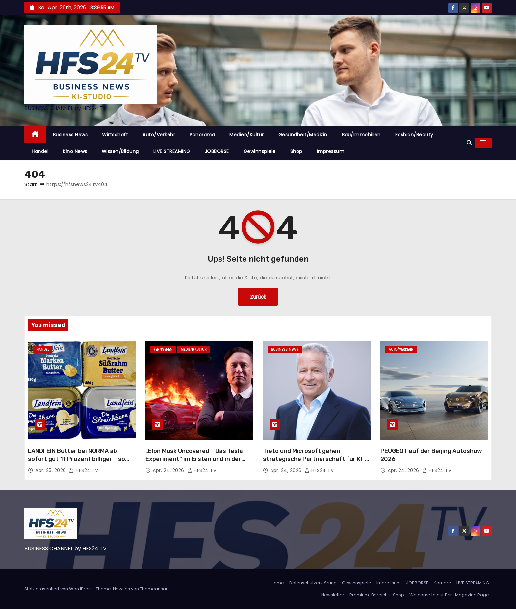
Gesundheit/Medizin (302, 134)
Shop (296, 151)
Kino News (75, 151)
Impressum (331, 151)
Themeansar (154, 589)
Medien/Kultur (246, 134)
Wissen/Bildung (120, 151)
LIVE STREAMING (171, 151)
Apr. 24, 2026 (169, 470)
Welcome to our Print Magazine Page (449, 595)
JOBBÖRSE (217, 151)
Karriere (442, 583)
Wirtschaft (115, 134)
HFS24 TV (83, 470)
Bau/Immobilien (361, 134)
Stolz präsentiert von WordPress (59, 589)
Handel (40, 151)
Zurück (258, 297)
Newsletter (332, 595)
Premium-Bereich (368, 595)
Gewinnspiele (260, 151)
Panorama (202, 134)
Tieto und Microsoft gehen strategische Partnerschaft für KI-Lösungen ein (314, 458)
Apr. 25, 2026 (51, 470)
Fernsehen (163, 349)
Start (30, 184)
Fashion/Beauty (414, 134)
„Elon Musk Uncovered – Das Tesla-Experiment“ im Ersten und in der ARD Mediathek (195, 458)
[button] (469, 142)
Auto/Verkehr (158, 134)
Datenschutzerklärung (313, 583)
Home (277, 583)
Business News (70, 134)
